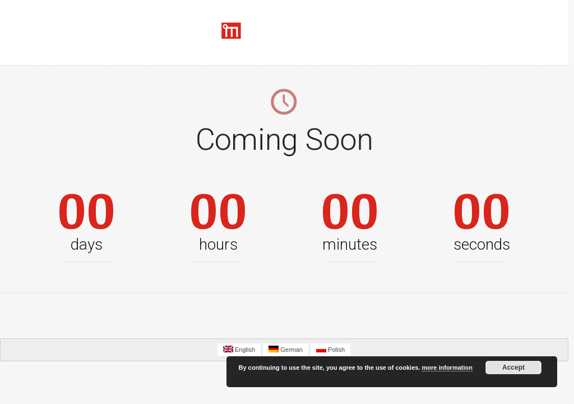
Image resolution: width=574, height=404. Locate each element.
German (286, 349)
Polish (330, 349)
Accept (513, 367)
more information (447, 367)
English (239, 349)
